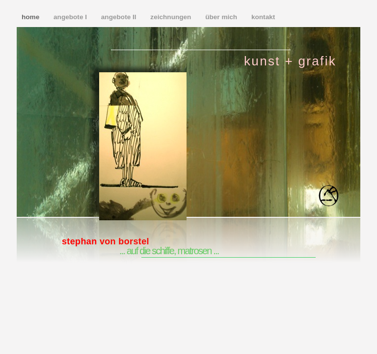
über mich (222, 17)
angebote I (71, 17)
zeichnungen (171, 17)
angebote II (119, 17)
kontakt (263, 17)
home (31, 17)
